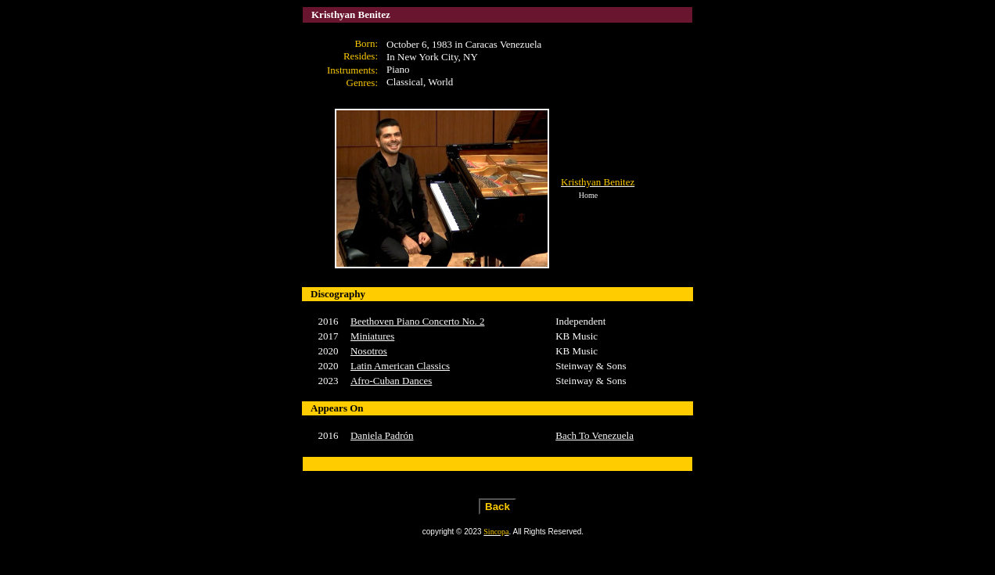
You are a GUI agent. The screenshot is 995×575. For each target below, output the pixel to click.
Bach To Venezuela (594, 435)
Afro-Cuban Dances (391, 380)
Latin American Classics (400, 366)
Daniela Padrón (382, 435)
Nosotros (368, 351)
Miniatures (372, 336)
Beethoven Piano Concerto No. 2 (417, 321)
